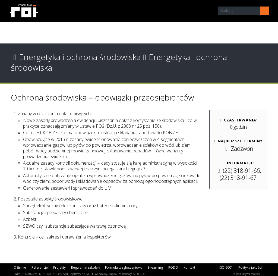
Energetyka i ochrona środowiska (76, 56)
